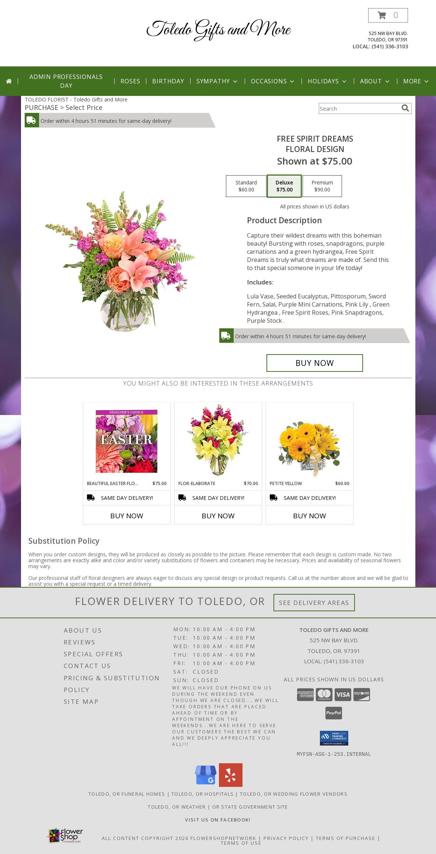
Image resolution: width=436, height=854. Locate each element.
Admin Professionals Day (66, 81)
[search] (405, 108)
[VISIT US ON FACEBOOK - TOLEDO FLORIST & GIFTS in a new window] (218, 819)
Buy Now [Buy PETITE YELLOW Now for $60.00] (309, 516)
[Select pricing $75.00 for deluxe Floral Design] (284, 186)
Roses (130, 81)
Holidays (328, 81)
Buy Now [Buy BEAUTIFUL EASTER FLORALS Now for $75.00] (126, 516)
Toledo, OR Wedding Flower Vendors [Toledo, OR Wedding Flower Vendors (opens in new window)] (294, 793)
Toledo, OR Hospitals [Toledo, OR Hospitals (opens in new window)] (202, 793)
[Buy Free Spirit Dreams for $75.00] (314, 363)
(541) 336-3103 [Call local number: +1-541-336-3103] (390, 46)
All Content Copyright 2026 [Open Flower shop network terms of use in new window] (145, 837)
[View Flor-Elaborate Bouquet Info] (218, 441)
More (416, 81)
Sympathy (217, 81)
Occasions (273, 81)
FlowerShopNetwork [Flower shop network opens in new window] (224, 837)
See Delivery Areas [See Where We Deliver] (314, 602)
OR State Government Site (250, 806)
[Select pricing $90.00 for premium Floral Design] (322, 186)
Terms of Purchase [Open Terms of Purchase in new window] (346, 837)
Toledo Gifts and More (218, 30)
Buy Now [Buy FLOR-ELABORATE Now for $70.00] (218, 516)
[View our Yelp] (231, 784)
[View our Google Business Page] (205, 784)
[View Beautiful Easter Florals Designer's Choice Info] (126, 441)
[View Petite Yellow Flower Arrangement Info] (309, 441)
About (375, 81)
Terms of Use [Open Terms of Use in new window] (241, 842)
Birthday (168, 81)
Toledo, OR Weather (177, 806)
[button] (388, 15)
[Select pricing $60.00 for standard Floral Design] (246, 186)
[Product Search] (358, 108)
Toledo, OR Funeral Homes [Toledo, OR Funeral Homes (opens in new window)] (126, 793)
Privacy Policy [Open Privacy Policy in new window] (286, 837)
